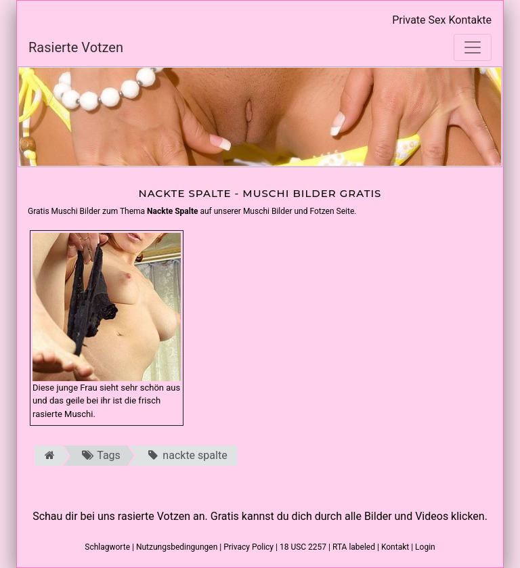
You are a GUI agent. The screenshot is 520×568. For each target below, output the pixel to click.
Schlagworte (107, 547)
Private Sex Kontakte (442, 20)
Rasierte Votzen (75, 47)
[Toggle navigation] (473, 47)
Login (425, 547)
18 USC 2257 (303, 547)
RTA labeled (353, 547)
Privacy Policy (248, 547)
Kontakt (395, 547)
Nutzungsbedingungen (176, 547)
